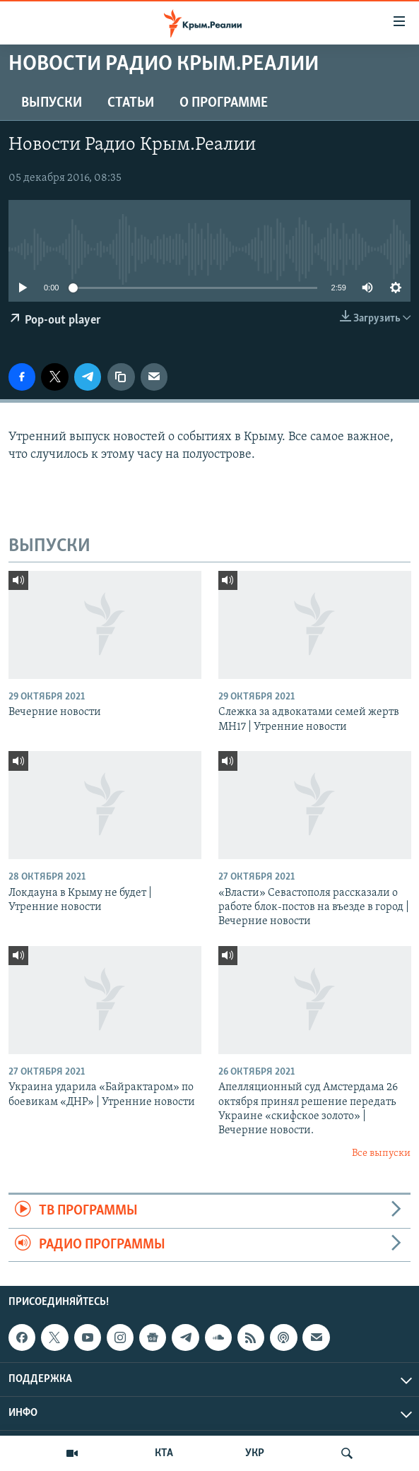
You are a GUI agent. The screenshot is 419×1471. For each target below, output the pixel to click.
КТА (164, 1453)
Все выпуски (381, 1153)
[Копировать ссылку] (120, 376)
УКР (254, 1453)
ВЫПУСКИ (51, 103)
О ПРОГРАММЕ (223, 103)
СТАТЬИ (130, 103)
